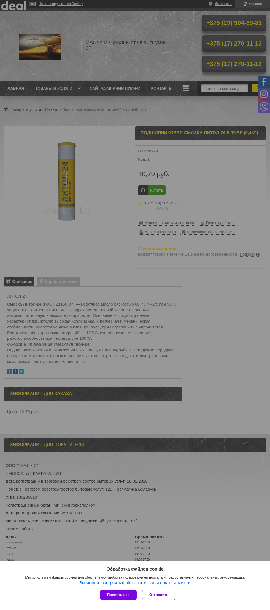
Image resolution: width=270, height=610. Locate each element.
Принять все (118, 595)
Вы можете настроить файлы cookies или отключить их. (133, 582)
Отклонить (158, 595)
